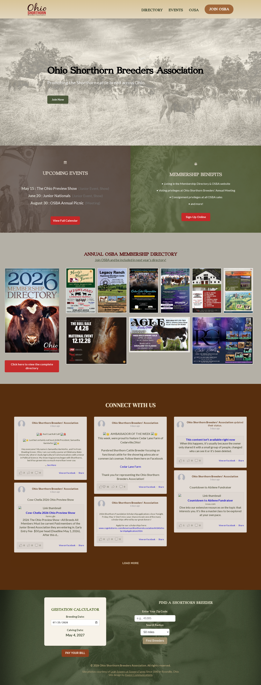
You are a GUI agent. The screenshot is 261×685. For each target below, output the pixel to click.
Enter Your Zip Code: (155, 611)
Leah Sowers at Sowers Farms (128, 671)
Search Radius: (155, 625)
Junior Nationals (57, 195)
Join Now (58, 99)
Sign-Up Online (196, 217)
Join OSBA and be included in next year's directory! (130, 260)
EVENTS (176, 9)
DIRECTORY (152, 9)
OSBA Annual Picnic (67, 203)
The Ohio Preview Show (57, 188)
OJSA (194, 9)
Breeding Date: (75, 616)
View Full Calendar (65, 220)
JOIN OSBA (219, 8)
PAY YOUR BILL (75, 653)
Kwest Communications (139, 674)
